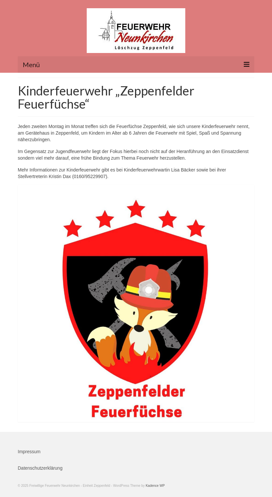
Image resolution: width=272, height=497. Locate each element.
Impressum (29, 451)
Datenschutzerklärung (40, 468)
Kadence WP (155, 485)
